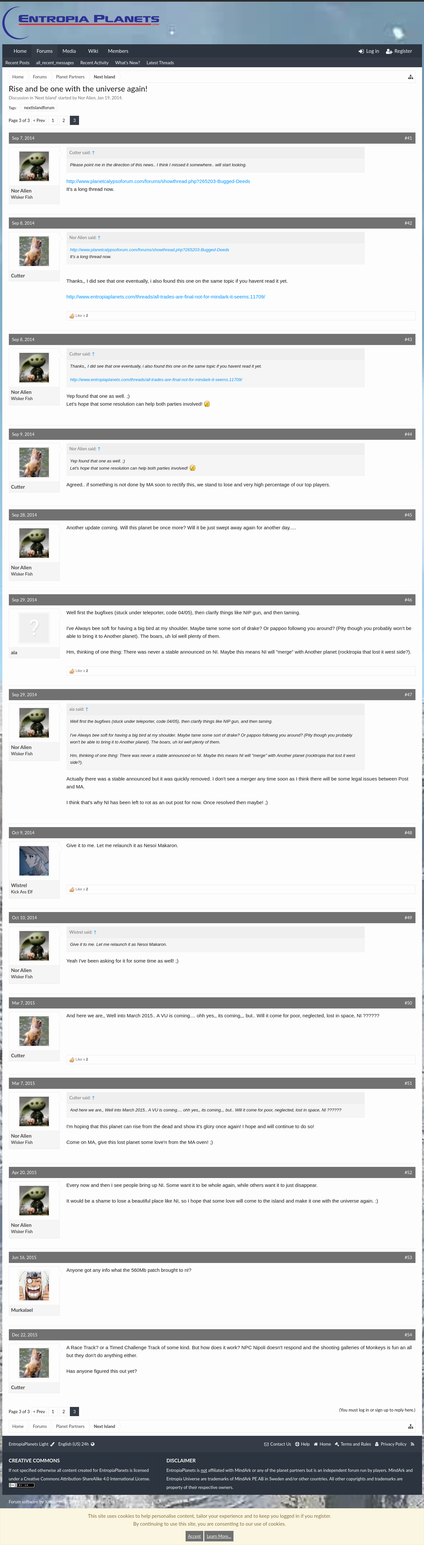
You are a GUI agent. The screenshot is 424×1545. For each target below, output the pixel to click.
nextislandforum (37, 107)
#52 (408, 1172)
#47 (408, 694)
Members (118, 51)
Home (20, 51)
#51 (408, 1083)
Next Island (45, 97)
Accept (194, 1536)
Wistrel (19, 885)
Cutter (18, 275)
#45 (408, 515)
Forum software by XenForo (62, 1501)
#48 (408, 832)
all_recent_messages (55, 62)
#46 (408, 599)
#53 (408, 1257)
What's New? (127, 62)
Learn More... (219, 1536)
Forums (44, 51)
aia (14, 652)
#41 (408, 138)
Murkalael (22, 1310)
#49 (408, 917)
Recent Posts (18, 62)
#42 (408, 223)
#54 (408, 1334)
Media (69, 51)
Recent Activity (94, 62)
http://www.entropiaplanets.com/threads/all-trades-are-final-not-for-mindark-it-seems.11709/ (166, 296)
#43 (408, 339)
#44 (408, 434)
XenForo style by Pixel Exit (143, 1501)
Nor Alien (87, 97)
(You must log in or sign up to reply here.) (377, 1410)
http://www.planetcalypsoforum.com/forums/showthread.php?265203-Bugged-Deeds (158, 181)
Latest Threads (160, 62)
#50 (408, 1003)
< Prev (39, 120)
